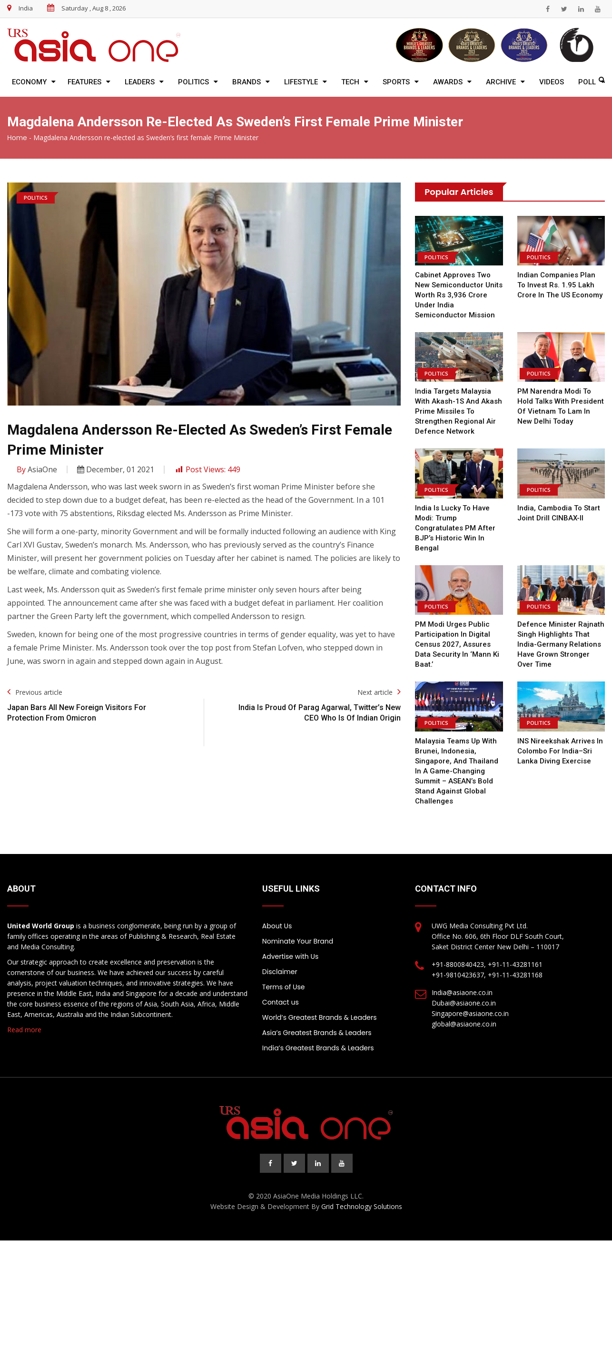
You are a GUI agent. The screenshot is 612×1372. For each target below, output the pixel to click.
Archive (501, 82)
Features (84, 82)
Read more (24, 1029)
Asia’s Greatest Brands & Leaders (317, 1032)
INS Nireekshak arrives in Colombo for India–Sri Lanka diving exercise (560, 751)
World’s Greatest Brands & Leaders (319, 1017)
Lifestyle (301, 82)
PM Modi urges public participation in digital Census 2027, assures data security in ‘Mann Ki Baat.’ (457, 644)
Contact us (280, 1002)
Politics (193, 82)
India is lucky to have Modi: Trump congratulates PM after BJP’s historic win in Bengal (455, 528)
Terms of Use (283, 987)
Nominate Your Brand (297, 941)
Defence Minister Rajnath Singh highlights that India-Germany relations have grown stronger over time (560, 644)
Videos (551, 82)
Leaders (140, 82)
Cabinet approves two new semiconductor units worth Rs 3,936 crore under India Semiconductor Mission (459, 295)
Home (17, 137)
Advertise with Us (290, 956)
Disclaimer (279, 971)
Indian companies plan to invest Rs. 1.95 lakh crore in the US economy (559, 285)
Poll (587, 82)
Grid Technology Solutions (361, 1206)
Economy (29, 82)
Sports (396, 82)
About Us (277, 926)
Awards (448, 82)
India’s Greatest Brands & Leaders (318, 1048)
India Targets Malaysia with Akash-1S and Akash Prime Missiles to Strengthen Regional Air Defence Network (458, 411)
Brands (246, 82)
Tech (350, 82)
